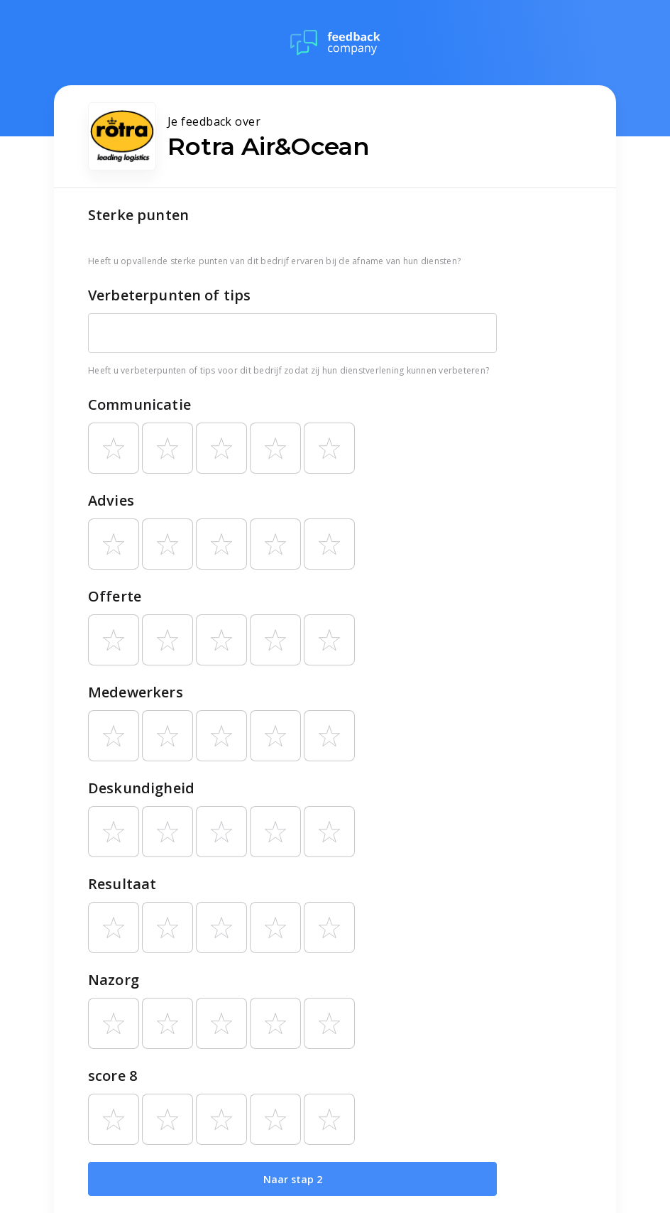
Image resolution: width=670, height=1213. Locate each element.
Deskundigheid (141, 788)
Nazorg (113, 979)
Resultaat (122, 883)
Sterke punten (138, 214)
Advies (111, 500)
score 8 (112, 1075)
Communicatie (139, 404)
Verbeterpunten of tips (169, 295)
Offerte (114, 596)
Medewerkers (135, 692)
